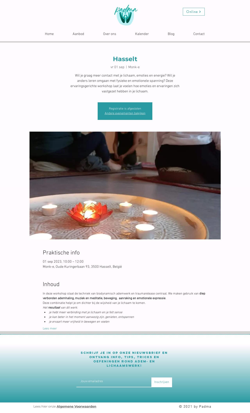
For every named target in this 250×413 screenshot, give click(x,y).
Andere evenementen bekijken (125, 113)
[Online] (194, 12)
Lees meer (50, 329)
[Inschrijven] (161, 382)
